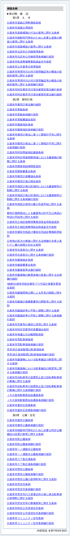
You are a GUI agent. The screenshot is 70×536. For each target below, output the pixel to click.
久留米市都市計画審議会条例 (24, 176)
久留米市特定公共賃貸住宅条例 (25, 508)
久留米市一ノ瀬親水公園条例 (24, 449)
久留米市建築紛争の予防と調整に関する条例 (33, 310)
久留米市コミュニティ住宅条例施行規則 (30, 523)
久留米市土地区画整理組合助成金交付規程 (32, 226)
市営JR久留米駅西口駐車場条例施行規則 (31, 354)
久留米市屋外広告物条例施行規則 (26, 410)
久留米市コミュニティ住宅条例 (25, 518)
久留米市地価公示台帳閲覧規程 (25, 334)
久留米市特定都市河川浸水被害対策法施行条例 (34, 89)
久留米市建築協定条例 (20, 259)
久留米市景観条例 (17, 109)
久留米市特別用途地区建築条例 (25, 152)
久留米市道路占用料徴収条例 (24, 22)
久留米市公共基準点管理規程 (24, 66)
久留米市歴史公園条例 (20, 469)
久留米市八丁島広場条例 (21, 459)
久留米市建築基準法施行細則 (24, 269)
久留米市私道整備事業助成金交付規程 (29, 61)
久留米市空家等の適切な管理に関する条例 (32, 324)
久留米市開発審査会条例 (21, 171)
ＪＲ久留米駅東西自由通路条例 (25, 395)
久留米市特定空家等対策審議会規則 (28, 329)
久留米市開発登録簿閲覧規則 (24, 166)
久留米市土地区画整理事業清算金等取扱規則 (33, 221)
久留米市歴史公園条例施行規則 (25, 474)
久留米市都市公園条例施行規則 (25, 425)
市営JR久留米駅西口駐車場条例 (25, 349)
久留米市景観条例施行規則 (22, 114)
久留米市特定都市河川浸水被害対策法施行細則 (34, 94)
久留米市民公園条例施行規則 (24, 444)
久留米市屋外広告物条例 (21, 405)
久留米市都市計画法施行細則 (24, 104)
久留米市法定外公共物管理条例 (25, 51)
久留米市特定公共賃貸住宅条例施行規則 (30, 513)
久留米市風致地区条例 (20, 124)
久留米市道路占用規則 (20, 27)
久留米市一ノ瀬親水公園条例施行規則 (29, 454)
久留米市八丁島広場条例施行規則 (26, 464)
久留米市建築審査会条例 (21, 264)
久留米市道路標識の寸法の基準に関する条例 (33, 32)
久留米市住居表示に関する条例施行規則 (30, 254)
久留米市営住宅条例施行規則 (24, 489)
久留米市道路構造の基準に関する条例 (29, 46)
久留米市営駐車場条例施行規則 (25, 344)
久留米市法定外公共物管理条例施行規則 (30, 56)
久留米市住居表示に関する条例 (25, 249)
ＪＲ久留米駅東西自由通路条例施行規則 (30, 400)
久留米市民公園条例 (18, 439)
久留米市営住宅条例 (18, 484)
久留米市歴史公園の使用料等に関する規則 (32, 479)
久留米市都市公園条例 (20, 420)
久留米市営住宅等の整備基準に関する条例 (32, 503)
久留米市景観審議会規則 (21, 119)
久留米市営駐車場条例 (20, 339)
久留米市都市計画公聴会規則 (24, 181)
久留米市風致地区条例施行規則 (25, 129)
